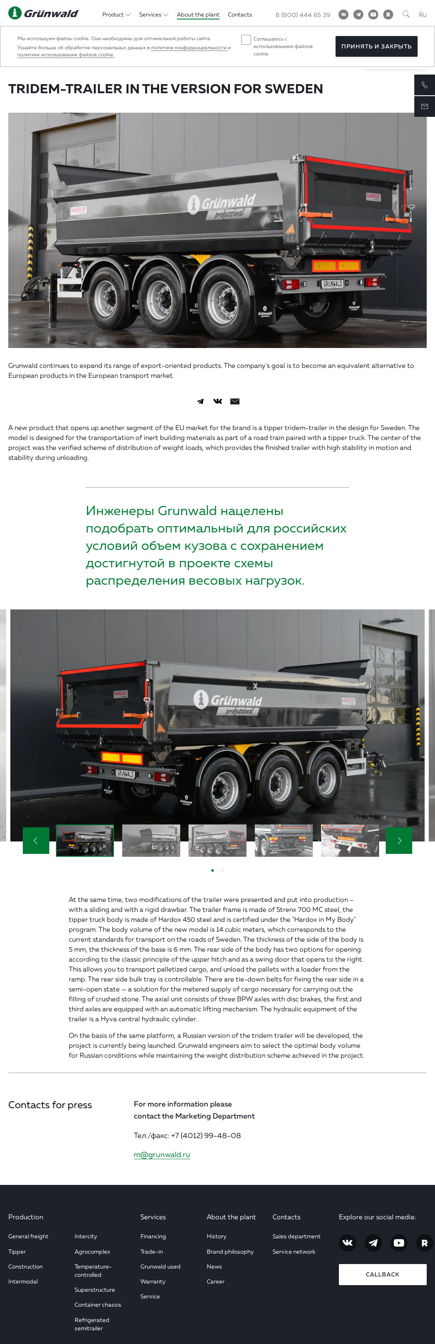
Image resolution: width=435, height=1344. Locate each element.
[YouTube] (373, 14)
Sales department (297, 1236)
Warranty (153, 1281)
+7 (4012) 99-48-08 (206, 1135)
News (214, 1266)
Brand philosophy (230, 1251)
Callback (382, 1274)
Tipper (17, 1251)
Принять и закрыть (376, 46)
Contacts (286, 1217)
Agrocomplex (92, 1251)
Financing (153, 1236)
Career (216, 1281)
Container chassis (98, 1304)
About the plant (231, 1217)
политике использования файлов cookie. (65, 54)
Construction (25, 1266)
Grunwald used (160, 1266)
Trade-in (151, 1251)
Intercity (86, 1236)
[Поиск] (406, 14)
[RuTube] (388, 14)
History (217, 1236)
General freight (28, 1236)
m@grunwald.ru (162, 1154)
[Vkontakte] (343, 14)
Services (153, 1217)
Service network (294, 1251)
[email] (235, 401)
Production (25, 1217)
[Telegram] (358, 14)
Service (150, 1296)
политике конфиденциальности (189, 47)
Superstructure (95, 1289)
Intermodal (23, 1281)
